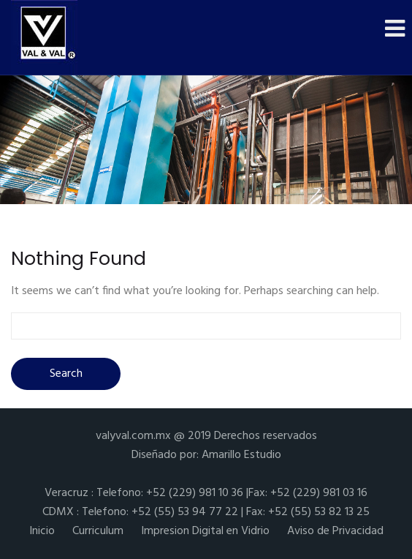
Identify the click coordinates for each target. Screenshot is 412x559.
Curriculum (97, 531)
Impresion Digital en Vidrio (205, 531)
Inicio (42, 531)
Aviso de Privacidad (335, 531)
